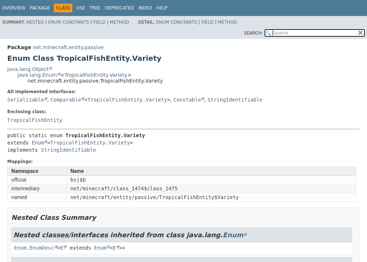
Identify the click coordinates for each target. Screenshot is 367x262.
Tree (95, 8)
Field (99, 22)
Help (162, 8)
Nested (35, 22)
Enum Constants (68, 22)
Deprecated (119, 8)
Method (119, 22)
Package (40, 8)
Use (80, 8)
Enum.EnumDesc (34, 248)
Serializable (25, 100)
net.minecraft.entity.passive (68, 47)
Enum (38, 143)
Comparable (66, 100)
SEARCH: (253, 33)
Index (145, 8)
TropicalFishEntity (34, 120)
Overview (13, 8)
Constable (187, 100)
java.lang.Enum (37, 75)
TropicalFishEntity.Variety (95, 75)
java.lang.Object (28, 69)
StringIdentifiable (235, 100)
